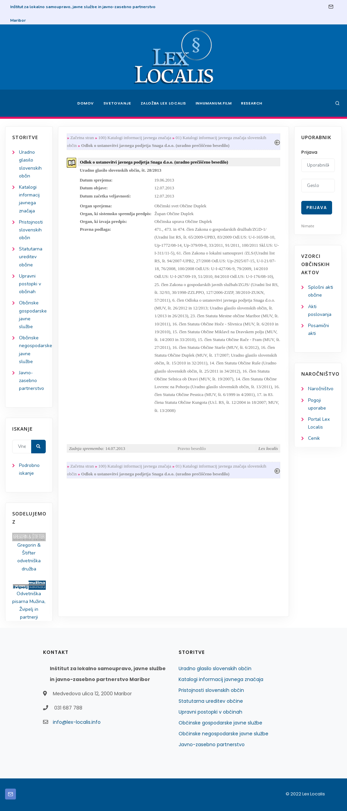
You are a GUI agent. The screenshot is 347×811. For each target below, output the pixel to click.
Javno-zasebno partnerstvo (31, 381)
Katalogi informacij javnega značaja (221, 679)
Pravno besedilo (192, 448)
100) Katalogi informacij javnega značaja (134, 137)
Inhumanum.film (213, 103)
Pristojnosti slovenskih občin (31, 230)
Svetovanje (117, 103)
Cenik (314, 438)
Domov (85, 103)
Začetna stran (82, 137)
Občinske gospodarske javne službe (220, 722)
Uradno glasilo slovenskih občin (215, 668)
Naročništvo (320, 388)
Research (252, 103)
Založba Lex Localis (163, 103)
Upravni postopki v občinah (30, 284)
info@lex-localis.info (77, 722)
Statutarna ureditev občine (30, 257)
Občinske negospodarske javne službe (223, 733)
